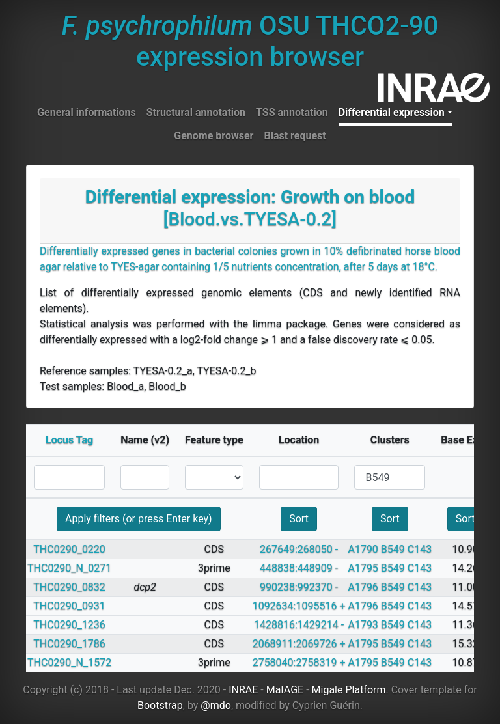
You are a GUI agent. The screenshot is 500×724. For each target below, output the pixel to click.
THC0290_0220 (69, 549)
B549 (393, 549)
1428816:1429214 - (299, 625)
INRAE (243, 690)
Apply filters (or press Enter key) (138, 518)
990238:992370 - (299, 587)
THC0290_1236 (69, 625)
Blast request (295, 136)
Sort (299, 518)
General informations (86, 112)
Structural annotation (195, 112)
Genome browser (213, 136)
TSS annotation (292, 112)
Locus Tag (69, 440)
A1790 (363, 549)
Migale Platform (349, 690)
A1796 (363, 587)
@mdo (216, 705)
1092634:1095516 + (299, 606)
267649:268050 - (299, 549)
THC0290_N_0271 (69, 568)
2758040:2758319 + (299, 662)
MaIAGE (285, 690)
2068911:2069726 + (299, 643)
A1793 (363, 625)
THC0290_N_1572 (69, 662)
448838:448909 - (299, 568)
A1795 (363, 568)
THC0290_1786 (69, 643)
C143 (420, 549)
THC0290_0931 (69, 606)
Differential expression (392, 112)
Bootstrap (160, 705)
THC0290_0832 (69, 587)
